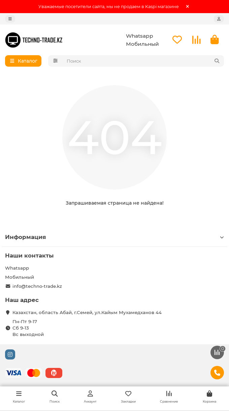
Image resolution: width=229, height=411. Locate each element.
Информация (114, 237)
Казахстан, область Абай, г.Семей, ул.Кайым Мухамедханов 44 (87, 312)
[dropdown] (10, 19)
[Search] (143, 61)
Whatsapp (139, 36)
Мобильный (142, 44)
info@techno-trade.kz (37, 286)
